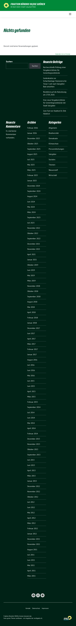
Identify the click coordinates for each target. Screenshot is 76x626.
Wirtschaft (53, 175)
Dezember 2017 (33, 328)
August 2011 (32, 549)
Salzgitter (52, 154)
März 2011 (31, 576)
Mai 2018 (31, 307)
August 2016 (32, 360)
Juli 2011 (30, 555)
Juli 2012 (30, 502)
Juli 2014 (30, 412)
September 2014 (33, 407)
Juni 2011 (31, 560)
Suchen (9, 61)
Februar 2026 (32, 128)
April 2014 (31, 428)
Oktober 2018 (32, 291)
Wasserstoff (53, 170)
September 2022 (33, 238)
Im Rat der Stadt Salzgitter (23, 7)
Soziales (52, 159)
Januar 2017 (32, 354)
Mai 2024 (31, 207)
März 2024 (31, 212)
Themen (52, 165)
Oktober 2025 (32, 143)
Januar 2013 (32, 481)
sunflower (19, 618)
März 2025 (31, 170)
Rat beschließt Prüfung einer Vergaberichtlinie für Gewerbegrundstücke (54, 70)
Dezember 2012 (33, 486)
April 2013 (31, 470)
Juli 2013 (30, 460)
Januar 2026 (32, 133)
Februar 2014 (32, 433)
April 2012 (31, 518)
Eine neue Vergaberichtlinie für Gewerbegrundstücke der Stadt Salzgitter (54, 103)
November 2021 (33, 249)
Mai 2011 (31, 565)
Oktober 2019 (32, 265)
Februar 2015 (32, 402)
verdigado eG (38, 618)
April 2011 (31, 570)
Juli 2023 (30, 223)
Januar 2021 (32, 259)
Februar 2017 (32, 349)
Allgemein (53, 128)
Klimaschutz (53, 143)
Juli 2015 (30, 381)
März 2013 (31, 476)
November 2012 (33, 491)
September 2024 (33, 191)
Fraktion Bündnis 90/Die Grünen (28, 4)
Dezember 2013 (33, 439)
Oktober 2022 (32, 233)
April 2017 (31, 339)
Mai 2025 (31, 165)
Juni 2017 (31, 333)
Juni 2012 (31, 507)
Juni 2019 (31, 270)
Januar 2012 (32, 534)
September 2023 (33, 217)
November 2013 (33, 444)
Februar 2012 (32, 528)
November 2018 (33, 286)
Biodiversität (54, 133)
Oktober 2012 (32, 497)
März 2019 (31, 281)
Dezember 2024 (33, 186)
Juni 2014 (31, 418)
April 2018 (31, 312)
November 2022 (33, 228)
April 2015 (31, 391)
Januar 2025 (32, 180)
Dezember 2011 (33, 539)
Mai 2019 (31, 275)
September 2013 (33, 454)
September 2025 (33, 149)
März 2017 (31, 344)
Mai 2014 (31, 423)
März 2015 (31, 396)
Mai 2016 (31, 375)
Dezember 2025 (33, 138)
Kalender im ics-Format (62, 54)
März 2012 (31, 523)
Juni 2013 (31, 465)
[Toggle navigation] (70, 14)
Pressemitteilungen (56, 149)
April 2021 (31, 254)
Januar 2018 (32, 323)
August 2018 (32, 302)
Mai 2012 (31, 512)
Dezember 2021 (33, 244)
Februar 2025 (32, 175)
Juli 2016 (30, 365)
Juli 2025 (30, 159)
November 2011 (33, 544)
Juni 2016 (31, 370)
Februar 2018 (32, 317)
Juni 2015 (31, 386)
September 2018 (33, 296)
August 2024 (32, 196)
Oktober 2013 (32, 449)
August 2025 (32, 154)
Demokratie (53, 138)
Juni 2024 (31, 201)
